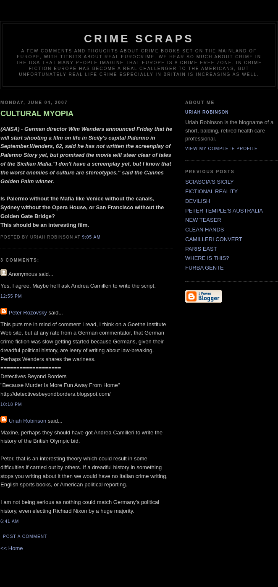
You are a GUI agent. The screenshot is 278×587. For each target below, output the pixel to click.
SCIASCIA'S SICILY (209, 182)
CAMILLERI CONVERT (213, 239)
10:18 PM (11, 404)
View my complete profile (221, 148)
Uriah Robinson (28, 421)
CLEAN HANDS (204, 229)
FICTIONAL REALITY (211, 191)
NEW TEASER (203, 220)
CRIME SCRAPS (139, 38)
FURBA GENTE (204, 268)
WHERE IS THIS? (207, 258)
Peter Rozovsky (28, 312)
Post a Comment (25, 536)
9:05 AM (91, 237)
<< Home (11, 548)
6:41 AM (9, 521)
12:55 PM (11, 296)
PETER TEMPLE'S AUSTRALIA (224, 211)
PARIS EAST (201, 249)
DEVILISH (197, 201)
